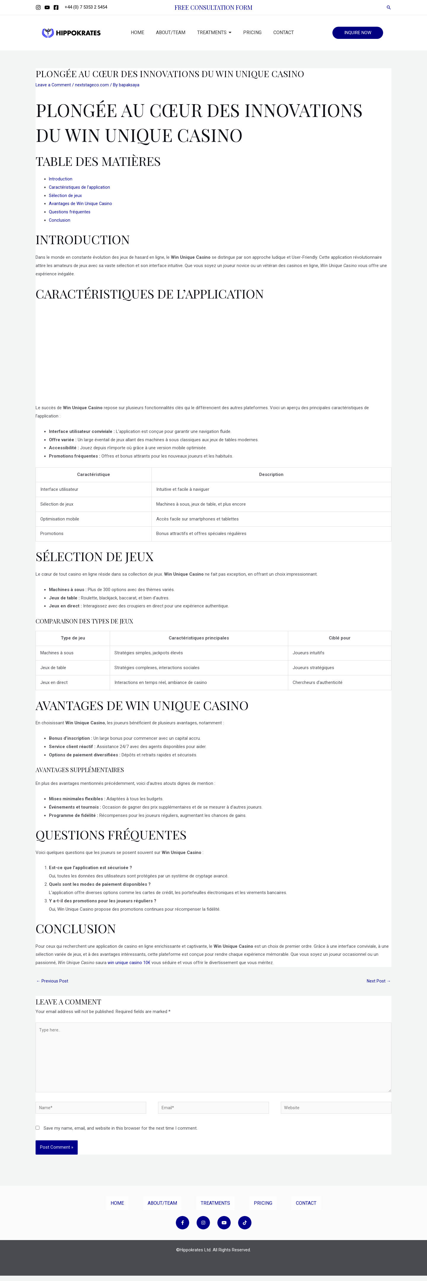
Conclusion (60, 220)
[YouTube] (47, 7)
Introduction (61, 179)
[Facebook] (56, 7)
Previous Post (52, 981)
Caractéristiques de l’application (80, 187)
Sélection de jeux (65, 195)
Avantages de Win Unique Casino (81, 203)
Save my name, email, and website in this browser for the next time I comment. (120, 1133)
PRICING (263, 1208)
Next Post (378, 981)
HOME (117, 1208)
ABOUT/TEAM (162, 1208)
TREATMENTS (215, 1208)
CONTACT (306, 1208)
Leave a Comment (53, 85)
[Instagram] (38, 7)
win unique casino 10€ (129, 962)
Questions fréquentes (70, 212)
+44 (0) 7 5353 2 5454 (86, 7)
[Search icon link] (388, 7)
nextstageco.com (93, 85)
